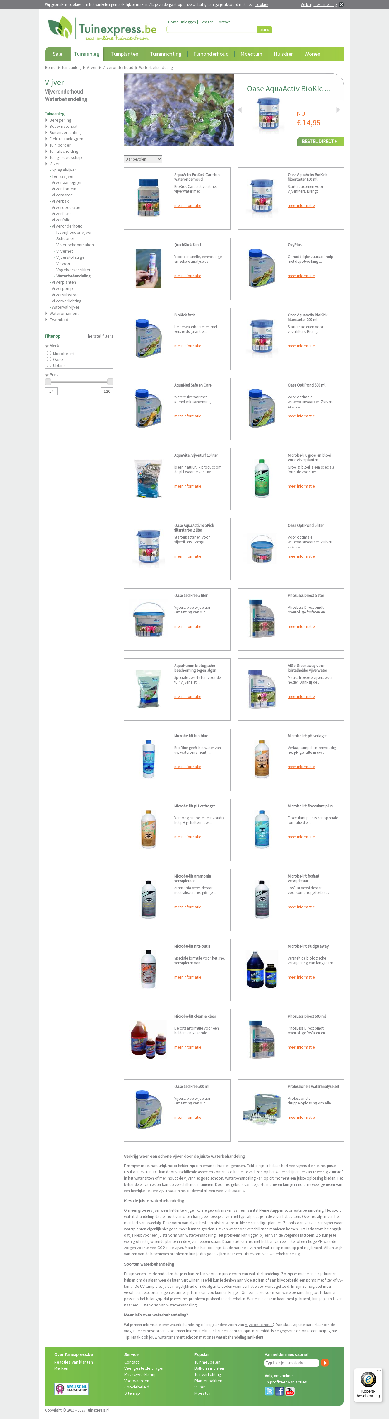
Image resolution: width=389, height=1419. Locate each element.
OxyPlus (294, 245)
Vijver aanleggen (67, 182)
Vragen (208, 22)
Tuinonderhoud (211, 53)
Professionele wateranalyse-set (313, 1086)
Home (173, 22)
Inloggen (188, 22)
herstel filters (100, 336)
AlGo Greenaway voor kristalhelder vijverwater (307, 668)
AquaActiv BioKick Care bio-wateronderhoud (197, 177)
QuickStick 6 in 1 (187, 245)
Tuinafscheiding (64, 151)
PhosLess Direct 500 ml (307, 1016)
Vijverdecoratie (66, 207)
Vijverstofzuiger (71, 257)
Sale (57, 53)
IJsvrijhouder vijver (74, 232)
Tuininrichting (166, 53)
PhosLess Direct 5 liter (306, 595)
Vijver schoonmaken (75, 245)
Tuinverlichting (207, 1374)
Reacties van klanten (73, 1362)
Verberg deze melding (319, 4)
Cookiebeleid (136, 1387)
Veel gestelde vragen (144, 1368)
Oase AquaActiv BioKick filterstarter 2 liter (194, 528)
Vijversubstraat (66, 294)
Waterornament (64, 313)
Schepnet (65, 238)
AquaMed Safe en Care (192, 385)
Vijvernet (64, 251)
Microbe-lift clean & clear (195, 1016)
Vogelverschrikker (73, 269)
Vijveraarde (62, 195)
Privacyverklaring (140, 1374)
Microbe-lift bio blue (191, 735)
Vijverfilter (61, 213)
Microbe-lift (63, 353)
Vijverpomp (62, 288)
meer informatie (187, 205)
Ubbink (59, 365)
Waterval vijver (65, 307)
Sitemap (132, 1393)
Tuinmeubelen (207, 1362)
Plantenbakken (208, 1380)
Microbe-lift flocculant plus (310, 806)
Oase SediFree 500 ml (191, 1086)
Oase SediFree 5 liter (190, 595)
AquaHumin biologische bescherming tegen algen (195, 668)
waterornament (171, 1337)
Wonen (312, 53)
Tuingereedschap (66, 157)
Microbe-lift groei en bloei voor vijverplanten (309, 458)
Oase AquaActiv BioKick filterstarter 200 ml (307, 317)
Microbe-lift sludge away (308, 946)
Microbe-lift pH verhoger (194, 806)
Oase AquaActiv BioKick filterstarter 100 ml (307, 177)
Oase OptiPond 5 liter (306, 525)
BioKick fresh (184, 315)
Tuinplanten (124, 53)
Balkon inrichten (209, 1368)
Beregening (60, 120)
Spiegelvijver (64, 170)
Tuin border (60, 145)
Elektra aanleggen (66, 139)
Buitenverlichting (65, 132)
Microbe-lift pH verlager (307, 735)
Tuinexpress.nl (97, 1410)
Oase (58, 359)
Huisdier (283, 53)
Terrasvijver (63, 176)
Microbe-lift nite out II (192, 946)
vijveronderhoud (259, 1324)
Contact (223, 22)
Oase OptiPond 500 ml (306, 385)
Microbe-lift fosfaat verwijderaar (303, 878)
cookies (261, 4)
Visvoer (63, 263)
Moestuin (251, 53)
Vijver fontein (64, 188)
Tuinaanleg (86, 53)
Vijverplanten (64, 282)
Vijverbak (60, 201)
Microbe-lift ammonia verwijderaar (192, 878)
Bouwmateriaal (63, 126)
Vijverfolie (61, 220)
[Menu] (379, 1372)
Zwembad (59, 319)
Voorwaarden (136, 1380)
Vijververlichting (67, 301)
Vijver (199, 1387)
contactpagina (323, 1331)
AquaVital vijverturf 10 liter (196, 455)
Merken (61, 1368)
